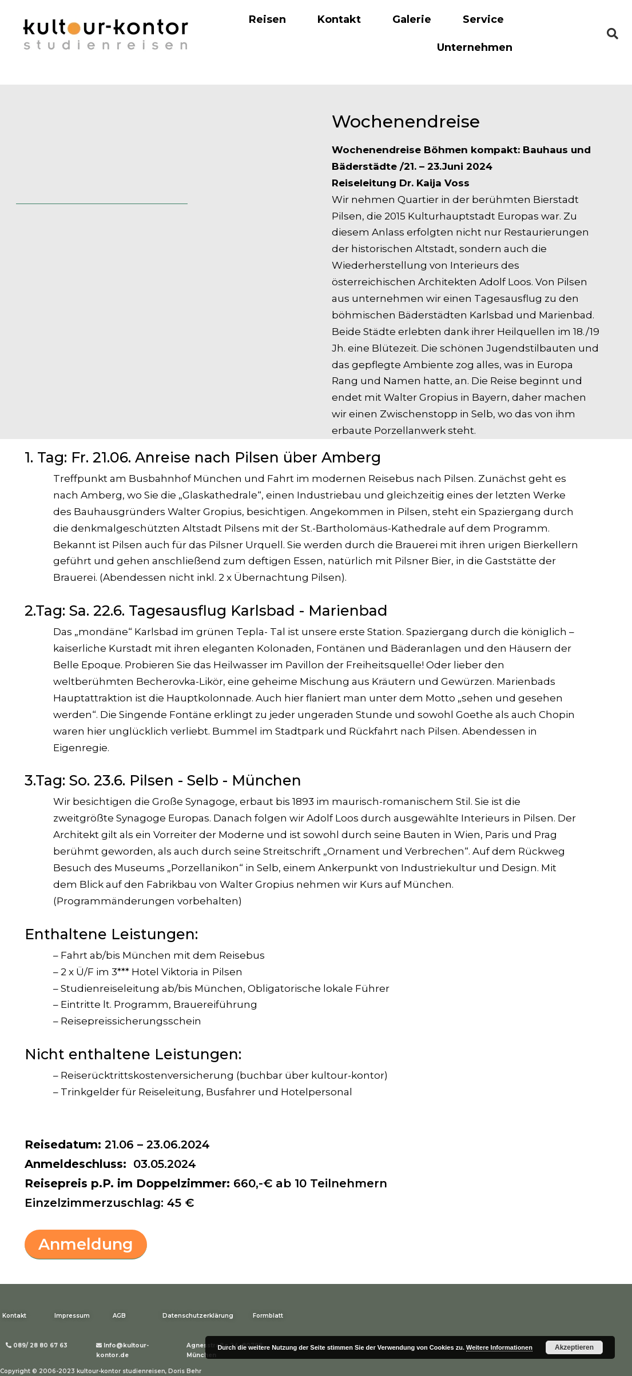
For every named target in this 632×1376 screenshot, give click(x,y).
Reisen (267, 19)
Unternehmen (474, 47)
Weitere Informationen (499, 1347)
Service (483, 19)
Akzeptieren (574, 1347)
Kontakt (339, 19)
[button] (86, 1244)
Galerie (411, 19)
